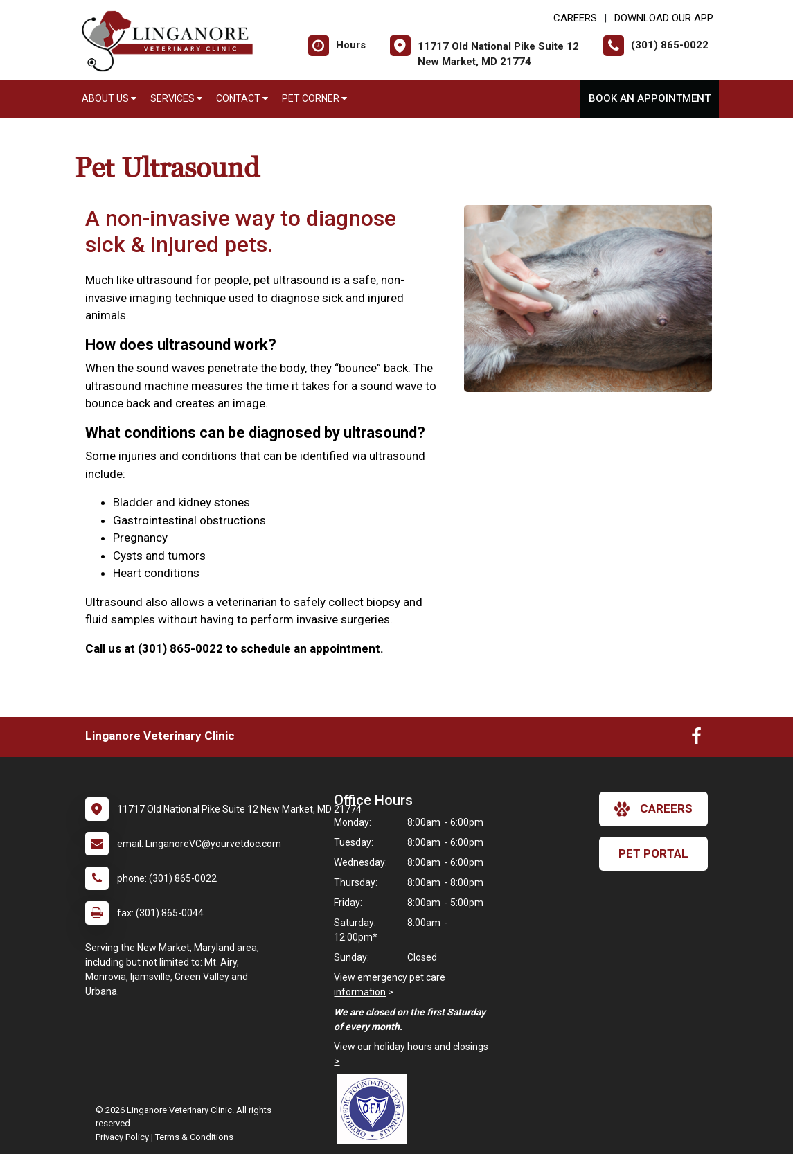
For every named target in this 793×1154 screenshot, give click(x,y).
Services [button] (176, 98)
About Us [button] (109, 98)
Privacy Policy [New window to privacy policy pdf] (122, 1137)
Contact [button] (242, 98)
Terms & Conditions (194, 1137)
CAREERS (575, 18)
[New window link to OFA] (375, 1109)
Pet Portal (653, 853)
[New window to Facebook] (696, 739)
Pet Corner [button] (314, 98)
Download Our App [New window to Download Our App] (663, 18)
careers (653, 809)
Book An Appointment (650, 98)
